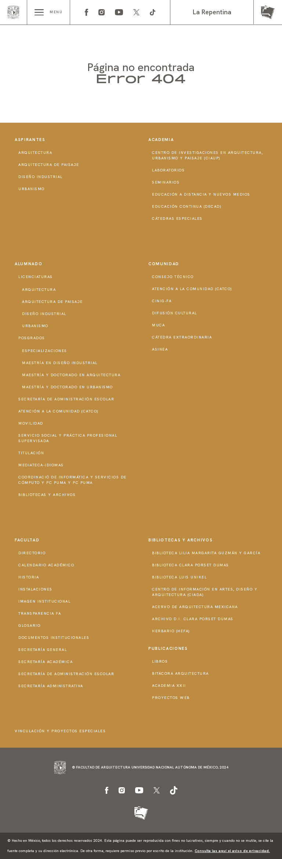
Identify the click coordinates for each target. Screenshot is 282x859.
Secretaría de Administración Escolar (66, 399)
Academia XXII (169, 685)
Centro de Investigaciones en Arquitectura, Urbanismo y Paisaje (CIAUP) (207, 155)
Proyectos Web (171, 697)
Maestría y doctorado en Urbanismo (67, 387)
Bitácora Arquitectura (180, 673)
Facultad (27, 540)
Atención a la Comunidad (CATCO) (58, 411)
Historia (28, 577)
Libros (160, 661)
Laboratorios (168, 170)
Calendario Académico (46, 565)
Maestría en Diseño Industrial (60, 362)
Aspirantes (30, 139)
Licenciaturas (35, 276)
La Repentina (212, 12)
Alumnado (28, 263)
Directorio (32, 553)
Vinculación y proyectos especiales (60, 731)
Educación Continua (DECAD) (186, 206)
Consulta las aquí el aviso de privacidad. (232, 850)
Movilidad (30, 423)
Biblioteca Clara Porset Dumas (190, 565)
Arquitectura (35, 152)
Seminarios (166, 182)
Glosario (29, 625)
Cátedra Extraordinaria (182, 337)
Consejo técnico (173, 276)
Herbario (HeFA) (171, 631)
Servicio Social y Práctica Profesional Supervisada (67, 438)
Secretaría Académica (45, 661)
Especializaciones (44, 350)
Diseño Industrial (40, 176)
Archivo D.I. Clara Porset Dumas (193, 619)
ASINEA (160, 349)
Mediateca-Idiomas (41, 465)
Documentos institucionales (53, 637)
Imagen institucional (44, 601)
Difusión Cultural (174, 313)
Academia (161, 139)
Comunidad (163, 263)
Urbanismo (31, 188)
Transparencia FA (39, 613)
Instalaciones (35, 589)
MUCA (158, 325)
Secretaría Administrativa (50, 686)
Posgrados (31, 338)
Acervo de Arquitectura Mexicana (195, 606)
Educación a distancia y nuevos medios (201, 194)
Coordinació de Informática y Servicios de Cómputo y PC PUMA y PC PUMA (72, 480)
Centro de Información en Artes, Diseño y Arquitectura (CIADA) (204, 592)
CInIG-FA (161, 301)
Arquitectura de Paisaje (48, 164)
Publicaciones (168, 648)
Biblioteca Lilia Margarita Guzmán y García (206, 553)
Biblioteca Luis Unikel (179, 577)
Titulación (31, 453)
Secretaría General (42, 649)
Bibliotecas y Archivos (47, 494)
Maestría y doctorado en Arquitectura (71, 375)
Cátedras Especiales (177, 218)
